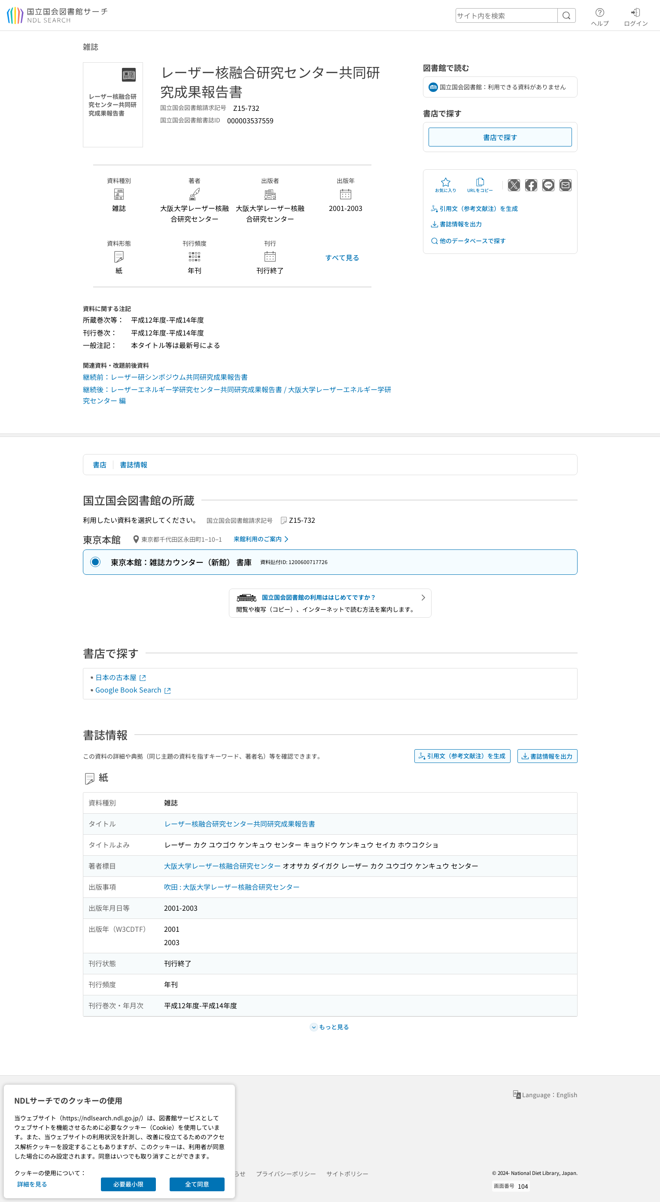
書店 (99, 464)
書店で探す (500, 137)
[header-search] (516, 15)
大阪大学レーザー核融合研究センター (222, 865)
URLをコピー (480, 185)
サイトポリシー (347, 1173)
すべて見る (342, 257)
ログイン (636, 16)
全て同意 (197, 1184)
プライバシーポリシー (286, 1173)
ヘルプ (600, 16)
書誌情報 (133, 464)
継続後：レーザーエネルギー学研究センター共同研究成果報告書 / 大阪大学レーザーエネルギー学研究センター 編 (237, 395)
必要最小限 (128, 1184)
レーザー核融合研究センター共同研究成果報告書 (239, 823)
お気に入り (445, 185)
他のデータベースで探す (468, 240)
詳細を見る (32, 1184)
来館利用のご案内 (263, 539)
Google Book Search (133, 689)
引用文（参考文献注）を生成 (474, 208)
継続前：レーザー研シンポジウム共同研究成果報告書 (165, 377)
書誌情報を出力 (456, 224)
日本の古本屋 (121, 677)
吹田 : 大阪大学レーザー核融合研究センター (232, 887)
